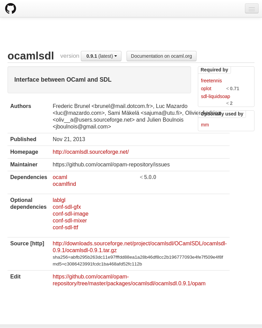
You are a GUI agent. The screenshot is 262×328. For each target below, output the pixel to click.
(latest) (101, 56)
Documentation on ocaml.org (161, 56)
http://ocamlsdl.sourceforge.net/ (91, 152)
